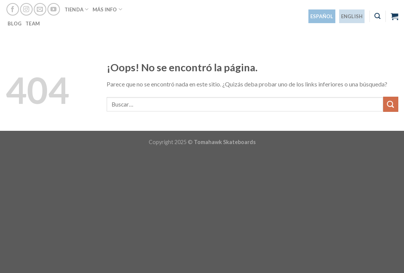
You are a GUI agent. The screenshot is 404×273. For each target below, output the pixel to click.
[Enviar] (390, 104)
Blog (15, 23)
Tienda (76, 9)
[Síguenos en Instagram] (26, 9)
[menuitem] (321, 16)
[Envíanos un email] (40, 9)
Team (32, 23)
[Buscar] (377, 16)
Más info (108, 9)
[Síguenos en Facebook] (12, 9)
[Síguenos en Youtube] (53, 9)
